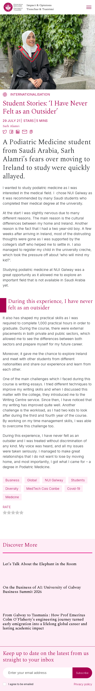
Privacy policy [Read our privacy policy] (83, 684)
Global (32, 480)
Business (12, 480)
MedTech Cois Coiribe (42, 488)
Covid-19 (73, 488)
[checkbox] (4, 684)
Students (78, 480)
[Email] (37, 672)
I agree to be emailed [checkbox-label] (20, 684)
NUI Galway (54, 480)
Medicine (12, 497)
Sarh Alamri (11, 126)
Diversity (11, 488)
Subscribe (82, 673)
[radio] (5, 513)
